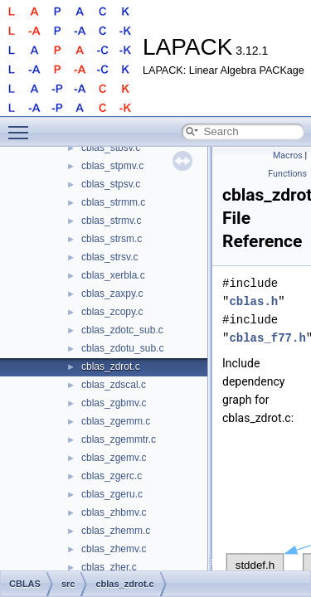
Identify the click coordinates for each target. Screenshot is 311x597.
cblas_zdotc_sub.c (122, 330)
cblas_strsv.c (109, 257)
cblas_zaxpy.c (112, 293)
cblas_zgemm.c (115, 421)
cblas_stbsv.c (110, 147)
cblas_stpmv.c (112, 166)
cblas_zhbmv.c (113, 512)
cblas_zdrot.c (110, 366)
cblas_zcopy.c (112, 312)
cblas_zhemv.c (113, 549)
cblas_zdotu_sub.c (122, 348)
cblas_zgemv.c (113, 458)
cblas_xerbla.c (113, 275)
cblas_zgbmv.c (113, 403)
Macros (288, 155)
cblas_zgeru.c (112, 494)
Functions (287, 173)
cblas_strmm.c (113, 202)
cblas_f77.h (267, 338)
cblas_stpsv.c (110, 184)
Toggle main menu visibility (22, 125)
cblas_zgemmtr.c (118, 439)
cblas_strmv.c (111, 220)
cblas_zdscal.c (113, 385)
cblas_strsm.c (111, 239)
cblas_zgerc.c (111, 476)
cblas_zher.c (109, 567)
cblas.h (253, 301)
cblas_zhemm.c (115, 530)
